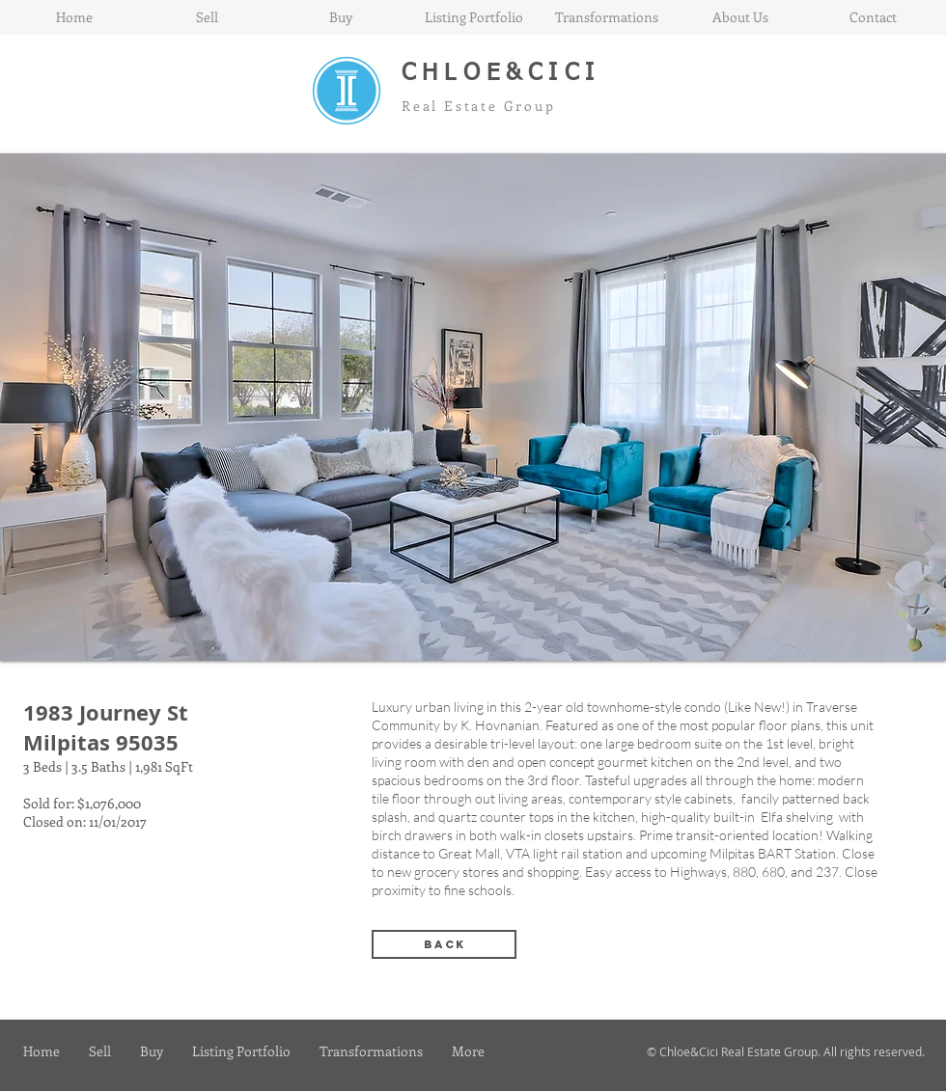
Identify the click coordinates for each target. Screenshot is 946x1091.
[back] (444, 944)
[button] (473, 407)
